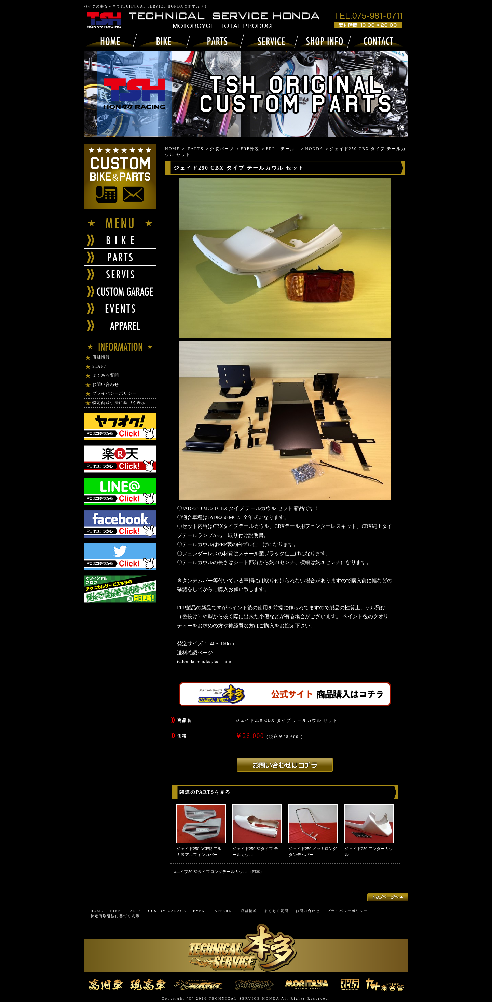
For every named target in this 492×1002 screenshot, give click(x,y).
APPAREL (224, 911)
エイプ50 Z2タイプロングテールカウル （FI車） (220, 871)
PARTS (196, 148)
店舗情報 (101, 357)
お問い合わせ (105, 384)
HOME (172, 148)
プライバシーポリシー (114, 393)
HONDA (314, 148)
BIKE (115, 911)
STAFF (99, 366)
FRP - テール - (282, 148)
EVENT (200, 911)
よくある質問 (105, 375)
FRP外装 (250, 148)
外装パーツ (222, 148)
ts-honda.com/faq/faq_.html (205, 661)
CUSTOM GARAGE (167, 911)
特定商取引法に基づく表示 (119, 402)
